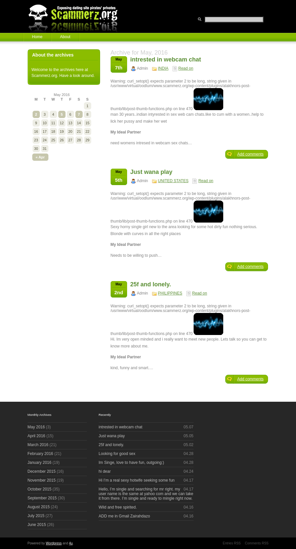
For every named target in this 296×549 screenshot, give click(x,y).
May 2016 (36, 427)
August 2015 (39, 507)
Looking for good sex (117, 453)
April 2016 (36, 436)
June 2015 (37, 524)
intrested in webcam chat (165, 59)
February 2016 (40, 453)
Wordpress (54, 543)
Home (37, 37)
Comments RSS (257, 543)
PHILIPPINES (170, 293)
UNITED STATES (173, 181)
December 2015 (42, 471)
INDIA (163, 68)
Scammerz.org (77, 16)
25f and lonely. (150, 284)
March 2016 (38, 444)
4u (71, 543)
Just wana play (151, 172)
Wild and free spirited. (118, 507)
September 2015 (42, 498)
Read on (185, 68)
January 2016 (40, 462)
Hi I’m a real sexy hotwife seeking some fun (137, 480)
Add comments (250, 154)
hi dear (105, 471)
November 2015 (42, 480)
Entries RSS (232, 543)
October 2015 (40, 489)
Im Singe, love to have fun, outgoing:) (131, 462)
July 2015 (36, 515)
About (65, 37)
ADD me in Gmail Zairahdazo (124, 516)
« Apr (40, 157)
